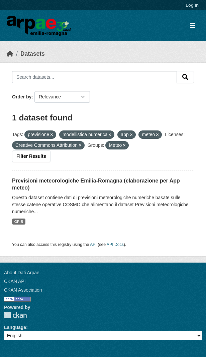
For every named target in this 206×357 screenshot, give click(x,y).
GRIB (18, 222)
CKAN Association (23, 290)
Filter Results (31, 156)
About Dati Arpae (21, 272)
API (93, 244)
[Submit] (185, 77)
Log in (192, 5)
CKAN (15, 315)
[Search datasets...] (94, 77)
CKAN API (15, 281)
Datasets (32, 53)
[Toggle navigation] (192, 26)
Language (15, 327)
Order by (21, 96)
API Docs (115, 244)
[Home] (10, 53)
